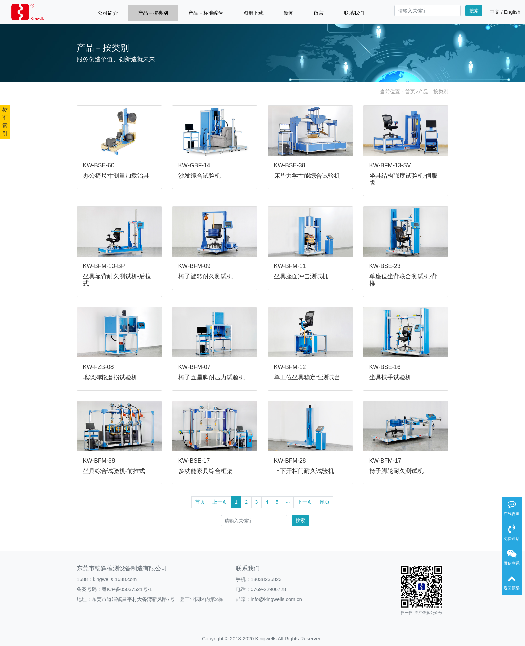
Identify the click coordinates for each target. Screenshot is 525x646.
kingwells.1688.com (115, 579)
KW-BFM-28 (290, 460)
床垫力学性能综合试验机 (307, 175)
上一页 (219, 502)
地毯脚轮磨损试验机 (110, 377)
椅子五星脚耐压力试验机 (211, 377)
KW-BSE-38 (289, 165)
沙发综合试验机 (199, 175)
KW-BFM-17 (385, 460)
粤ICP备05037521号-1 (127, 589)
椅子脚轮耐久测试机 (396, 471)
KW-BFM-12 (290, 367)
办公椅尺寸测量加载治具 (116, 175)
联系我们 (354, 13)
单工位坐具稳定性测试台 (307, 377)
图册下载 (253, 13)
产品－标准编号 (205, 13)
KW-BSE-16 (385, 367)
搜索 (474, 10)
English (512, 12)
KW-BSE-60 (99, 165)
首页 (410, 91)
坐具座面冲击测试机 (301, 276)
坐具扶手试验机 (390, 377)
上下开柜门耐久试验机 (304, 471)
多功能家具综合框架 (205, 471)
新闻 (289, 13)
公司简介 (108, 13)
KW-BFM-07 (194, 367)
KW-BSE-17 (194, 460)
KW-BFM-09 (194, 266)
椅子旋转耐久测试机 (205, 276)
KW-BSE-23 (385, 266)
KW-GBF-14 (194, 165)
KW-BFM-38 (99, 460)
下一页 (304, 502)
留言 (319, 13)
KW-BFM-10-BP (104, 266)
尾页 (325, 502)
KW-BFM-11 (290, 266)
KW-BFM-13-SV (390, 165)
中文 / (497, 12)
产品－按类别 (153, 13)
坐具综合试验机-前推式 (114, 471)
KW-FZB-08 (98, 367)
